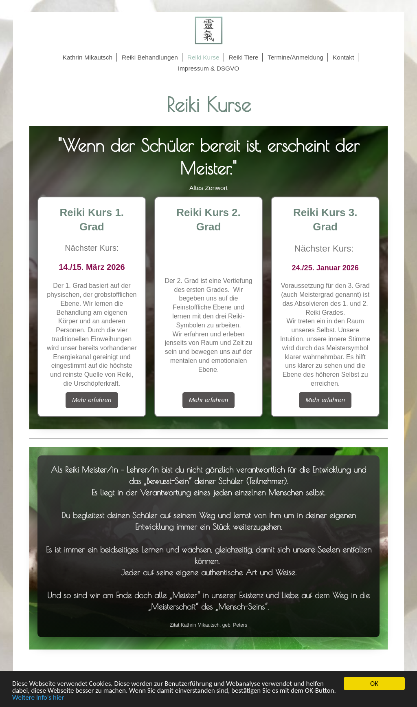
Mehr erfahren (92, 399)
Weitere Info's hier (38, 698)
